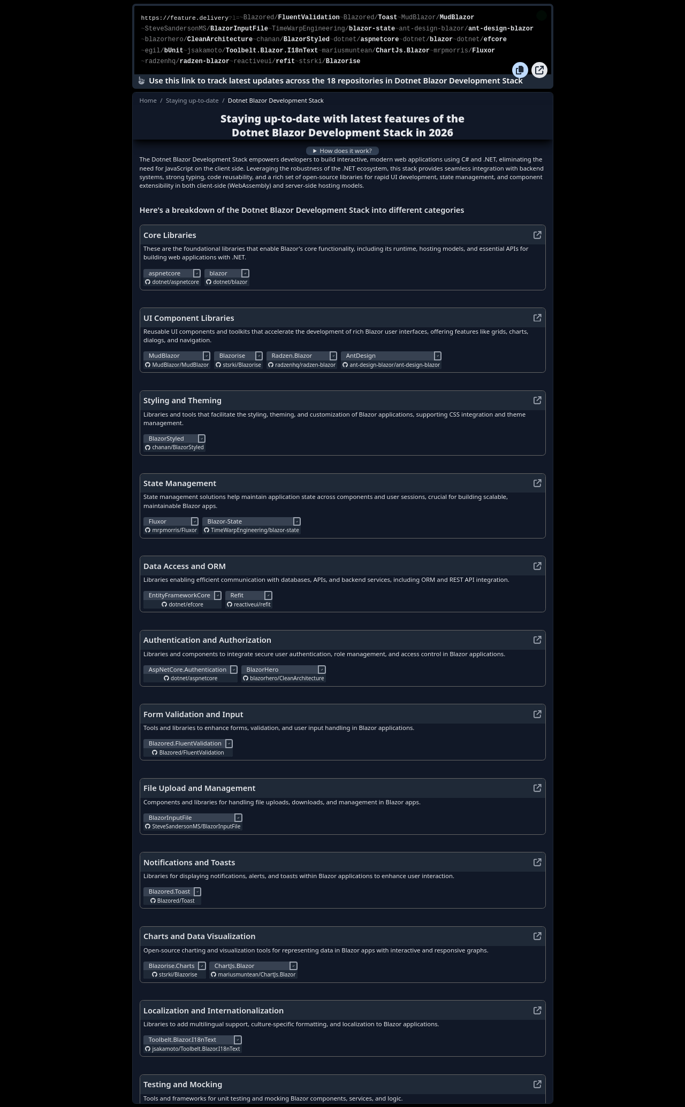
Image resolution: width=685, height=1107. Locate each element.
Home (148, 98)
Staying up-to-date (192, 98)
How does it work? (345, 148)
